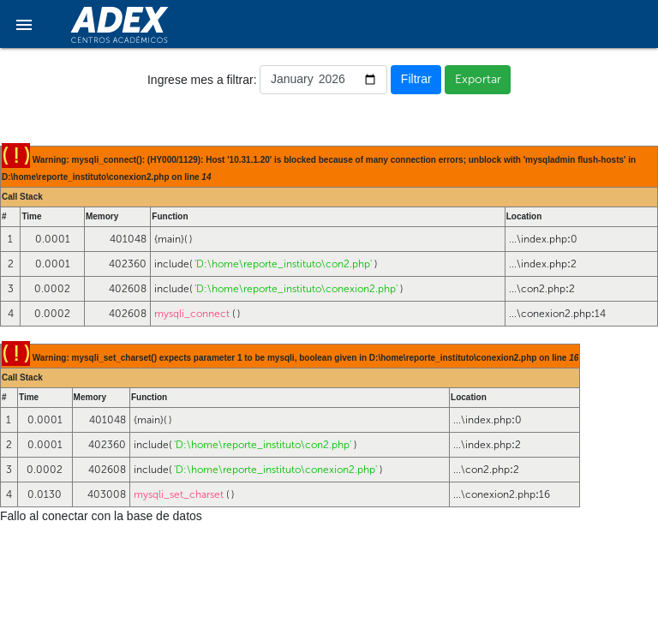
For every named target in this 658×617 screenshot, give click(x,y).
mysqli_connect (192, 314)
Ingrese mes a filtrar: (202, 80)
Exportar (478, 79)
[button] (24, 24)
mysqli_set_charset (179, 494)
